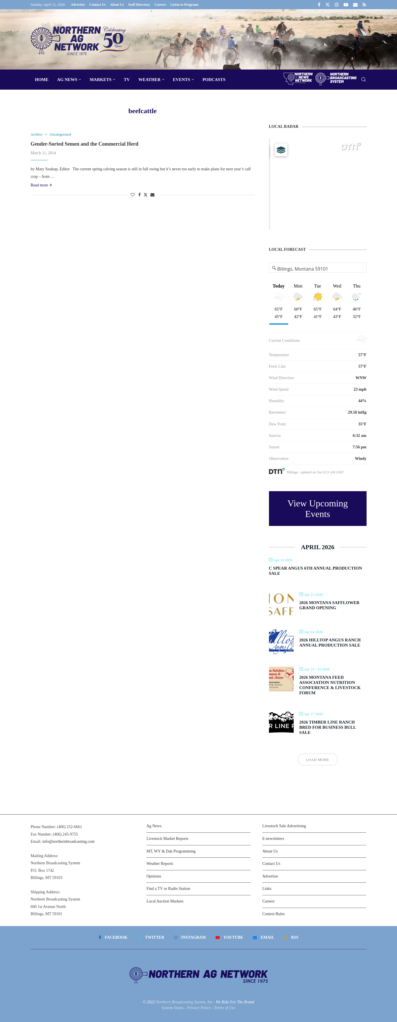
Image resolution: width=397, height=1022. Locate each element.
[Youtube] (345, 4)
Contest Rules (273, 914)
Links (267, 888)
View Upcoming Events (317, 508)
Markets (100, 79)
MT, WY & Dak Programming (170, 851)
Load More (317, 760)
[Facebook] (319, 4)
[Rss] (364, 4)
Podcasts (213, 79)
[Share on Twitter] (146, 194)
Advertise (78, 5)
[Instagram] (336, 4)
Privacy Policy (199, 1008)
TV (127, 79)
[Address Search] (318, 269)
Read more (41, 185)
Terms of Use (224, 1008)
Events (181, 79)
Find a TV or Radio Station (168, 888)
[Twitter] (327, 4)
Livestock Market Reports (167, 838)
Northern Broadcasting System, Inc (184, 1002)
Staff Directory (139, 5)
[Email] (355, 4)
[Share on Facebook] (139, 195)
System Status (173, 1008)
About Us (117, 5)
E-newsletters (273, 838)
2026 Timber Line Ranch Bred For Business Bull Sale (327, 727)
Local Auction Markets (164, 901)
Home (42, 79)
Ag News (67, 79)
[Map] (318, 184)
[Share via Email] (152, 195)
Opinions (153, 876)
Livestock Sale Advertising (284, 826)
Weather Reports (159, 863)
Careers (160, 5)
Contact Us (97, 5)
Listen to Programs (185, 5)
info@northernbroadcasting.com (68, 841)
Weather (149, 79)
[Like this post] (133, 195)
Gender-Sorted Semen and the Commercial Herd (84, 144)
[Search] (364, 79)
